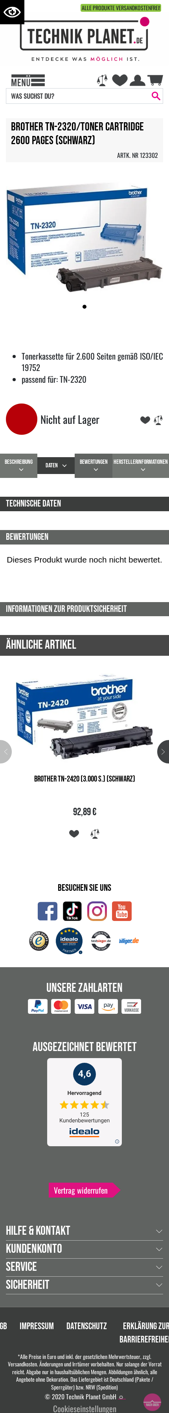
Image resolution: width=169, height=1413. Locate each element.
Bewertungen (94, 462)
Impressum (37, 1326)
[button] (84, 307)
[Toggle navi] (28, 79)
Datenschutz (86, 1326)
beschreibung (19, 462)
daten (52, 465)
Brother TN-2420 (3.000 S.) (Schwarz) (84, 779)
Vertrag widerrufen (81, 1190)
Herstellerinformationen (141, 462)
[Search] (77, 96)
